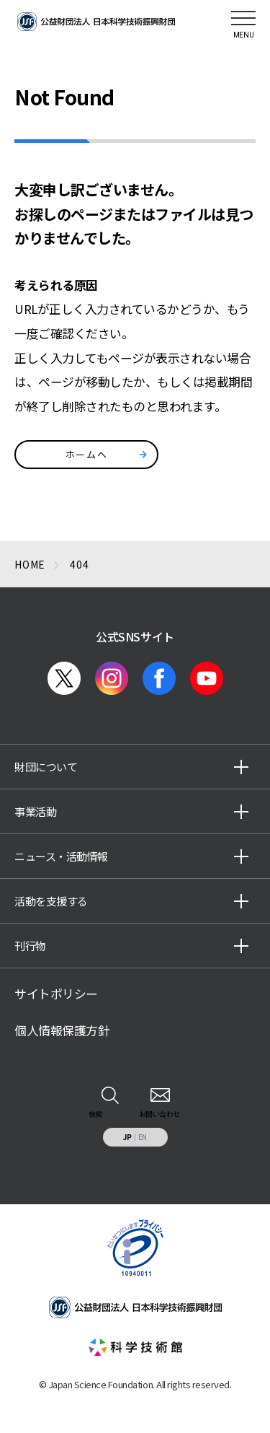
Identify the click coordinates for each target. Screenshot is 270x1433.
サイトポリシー (56, 993)
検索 (95, 1113)
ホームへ (86, 454)
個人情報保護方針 (61, 1030)
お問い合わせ (159, 1113)
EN (142, 1136)
